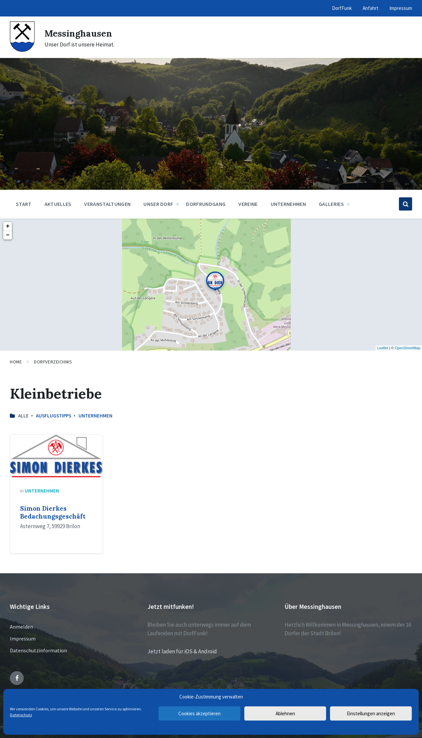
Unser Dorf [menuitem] (158, 204)
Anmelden (21, 626)
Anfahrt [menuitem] (370, 8)
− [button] (8, 235)
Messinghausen (81, 33)
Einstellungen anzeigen (371, 713)
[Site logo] (22, 49)
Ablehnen (285, 713)
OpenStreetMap (407, 348)
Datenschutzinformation (38, 650)
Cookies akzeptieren (199, 713)
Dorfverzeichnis (53, 362)
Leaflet (382, 348)
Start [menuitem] (24, 204)
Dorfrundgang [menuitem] (206, 204)
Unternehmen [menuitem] (288, 204)
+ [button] (8, 226)
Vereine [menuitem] (247, 204)
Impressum (23, 638)
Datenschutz (21, 714)
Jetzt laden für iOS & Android (182, 651)
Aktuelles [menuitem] (58, 204)
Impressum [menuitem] (400, 8)
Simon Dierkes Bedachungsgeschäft (52, 512)
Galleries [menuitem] (331, 204)
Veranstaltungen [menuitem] (107, 204)
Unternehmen (95, 415)
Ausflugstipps (53, 415)
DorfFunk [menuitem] (342, 8)
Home (16, 362)
